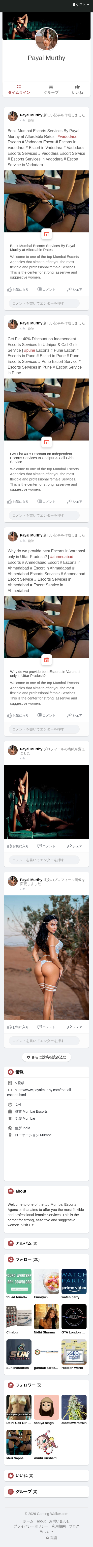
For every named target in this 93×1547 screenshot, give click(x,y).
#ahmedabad (61, 557)
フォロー (23, 1260)
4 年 (23, 121)
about (41, 1521)
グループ (23, 1492)
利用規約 (59, 1526)
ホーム (28, 1521)
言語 (51, 1538)
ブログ (74, 1526)
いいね (22, 1476)
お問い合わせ (59, 1521)
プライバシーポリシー (31, 1526)
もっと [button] (47, 1531)
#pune (29, 350)
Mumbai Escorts (35, 1111)
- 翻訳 (30, 121)
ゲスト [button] (81, 4)
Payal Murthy (46, 58)
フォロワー (25, 1385)
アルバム (23, 1243)
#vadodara (67, 136)
